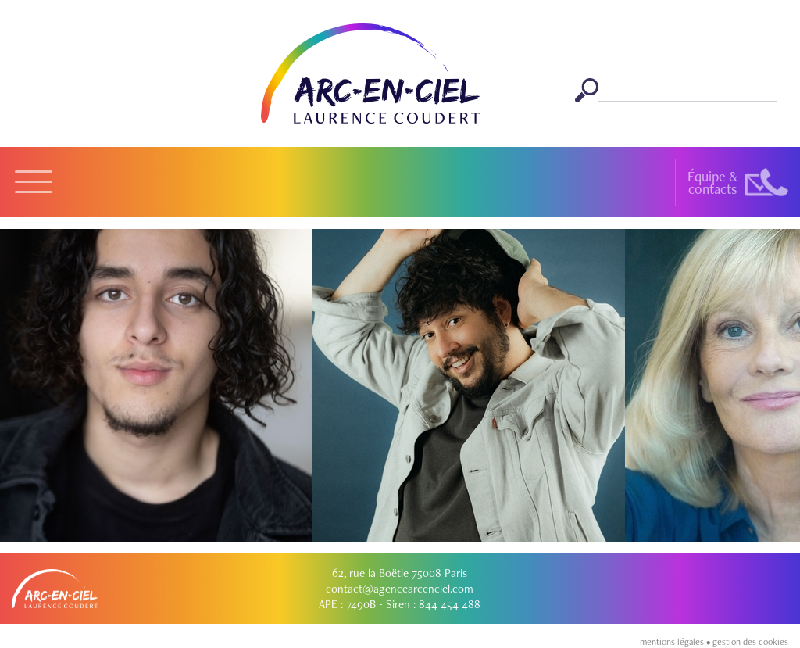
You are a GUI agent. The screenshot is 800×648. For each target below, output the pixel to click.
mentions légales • (676, 641)
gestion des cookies (750, 641)
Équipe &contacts (713, 182)
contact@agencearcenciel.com (399, 588)
